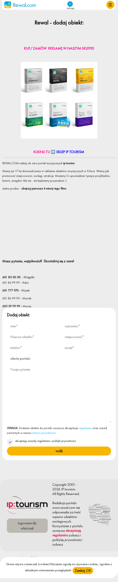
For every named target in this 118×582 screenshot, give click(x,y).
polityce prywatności (43, 433)
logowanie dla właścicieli (27, 525)
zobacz (74, 535)
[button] (110, 5)
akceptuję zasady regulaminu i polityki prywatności (45, 441)
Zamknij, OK (83, 570)
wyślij (59, 450)
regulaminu (85, 428)
